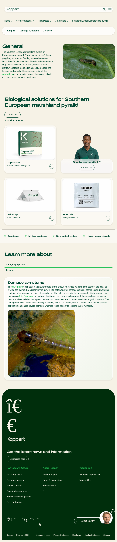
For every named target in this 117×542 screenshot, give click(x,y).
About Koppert (50, 474)
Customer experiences (89, 474)
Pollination (11, 507)
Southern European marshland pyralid (90, 21)
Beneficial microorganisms (19, 496)
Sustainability (49, 485)
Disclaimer (76, 537)
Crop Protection (24, 21)
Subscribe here (18, 459)
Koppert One (85, 480)
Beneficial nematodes (17, 491)
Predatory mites (14, 474)
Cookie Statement (92, 537)
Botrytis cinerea (25, 296)
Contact (46, 491)
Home (7, 21)
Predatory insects (15, 480)
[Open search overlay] (104, 9)
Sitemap (106, 537)
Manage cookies (43, 537)
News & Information (52, 480)
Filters (12, 114)
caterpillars (7, 74)
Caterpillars (60, 21)
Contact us (86, 167)
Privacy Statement (61, 537)
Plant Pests (43, 21)
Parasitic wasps (14, 485)
